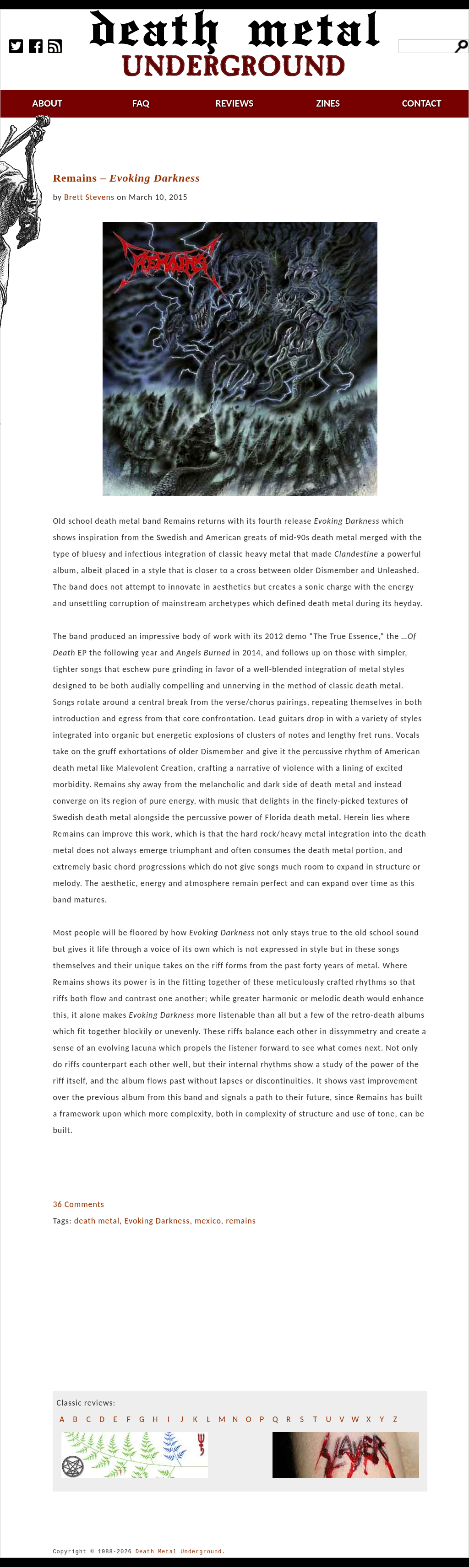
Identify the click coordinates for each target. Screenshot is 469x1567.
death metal (97, 1221)
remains (241, 1221)
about (47, 103)
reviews (235, 103)
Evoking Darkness (157, 1221)
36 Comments (78, 1204)
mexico (208, 1221)
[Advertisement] (245, 145)
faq (140, 103)
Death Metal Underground (179, 1552)
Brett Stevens (89, 197)
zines (328, 103)
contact (422, 103)
